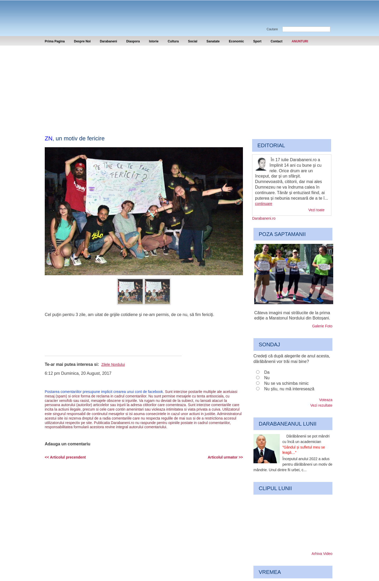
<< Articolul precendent (65, 457)
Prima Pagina (55, 41)
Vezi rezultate (321, 405)
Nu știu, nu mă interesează (289, 389)
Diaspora (133, 41)
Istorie (153, 41)
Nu (267, 378)
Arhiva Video (322, 554)
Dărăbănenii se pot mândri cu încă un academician (306, 444)
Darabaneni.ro (72, 13)
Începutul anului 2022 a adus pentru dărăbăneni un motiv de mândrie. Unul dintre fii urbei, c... (292, 464)
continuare (263, 203)
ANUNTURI (300, 41)
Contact (276, 41)
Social (192, 41)
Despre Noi (82, 41)
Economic (236, 41)
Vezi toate (316, 210)
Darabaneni (108, 41)
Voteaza (325, 400)
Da (267, 372)
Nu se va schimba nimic (286, 383)
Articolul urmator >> (225, 457)
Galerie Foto (322, 326)
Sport (257, 41)
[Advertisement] (189, 85)
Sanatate (213, 41)
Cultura (173, 41)
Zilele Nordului (113, 364)
